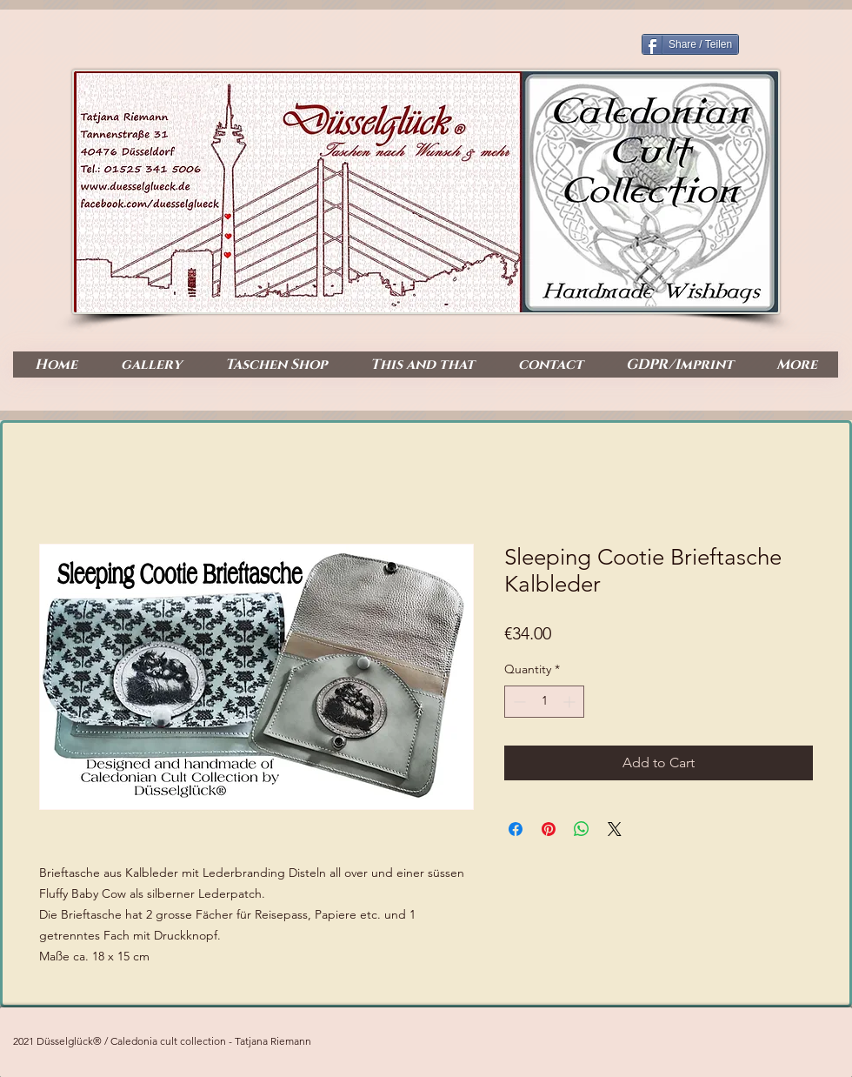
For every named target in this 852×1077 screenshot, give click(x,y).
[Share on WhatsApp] (581, 829)
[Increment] (571, 701)
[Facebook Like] (769, 296)
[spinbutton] (544, 701)
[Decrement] (518, 701)
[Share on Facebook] (515, 829)
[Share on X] (614, 829)
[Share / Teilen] (690, 44)
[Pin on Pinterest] (548, 829)
